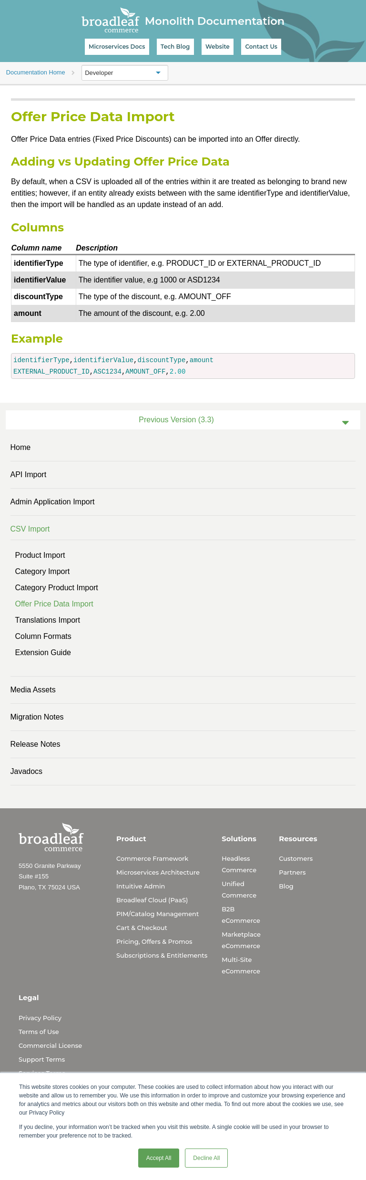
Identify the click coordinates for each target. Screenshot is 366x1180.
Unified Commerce (239, 889)
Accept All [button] (159, 1158)
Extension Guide (43, 652)
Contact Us (261, 46)
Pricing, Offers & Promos (154, 941)
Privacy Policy (40, 1018)
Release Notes (35, 744)
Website (217, 46)
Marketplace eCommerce (241, 940)
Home (20, 447)
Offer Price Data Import (54, 604)
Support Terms (42, 1059)
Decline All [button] (206, 1158)
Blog (286, 886)
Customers (296, 858)
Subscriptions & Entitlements (161, 955)
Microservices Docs (117, 46)
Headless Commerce (239, 864)
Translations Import (47, 620)
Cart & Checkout (141, 927)
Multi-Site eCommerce (241, 965)
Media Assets (33, 690)
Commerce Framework (152, 858)
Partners (292, 872)
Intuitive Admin (140, 886)
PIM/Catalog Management (157, 914)
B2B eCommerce (241, 914)
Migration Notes (37, 717)
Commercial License (50, 1045)
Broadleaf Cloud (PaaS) (152, 900)
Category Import (42, 571)
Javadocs (26, 771)
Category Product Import (56, 588)
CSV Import (30, 529)
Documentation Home (35, 72)
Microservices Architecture (158, 872)
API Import (28, 474)
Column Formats (43, 636)
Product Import (40, 555)
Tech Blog (175, 46)
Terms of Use (39, 1031)
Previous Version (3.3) (176, 420)
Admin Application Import (52, 502)
